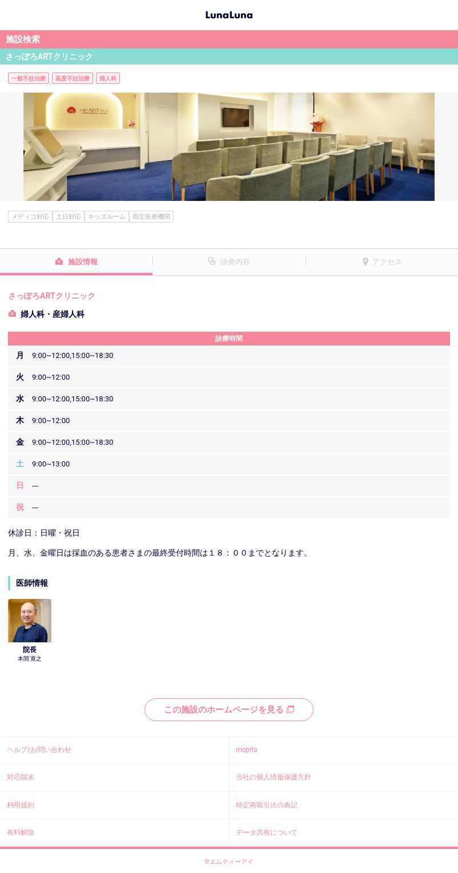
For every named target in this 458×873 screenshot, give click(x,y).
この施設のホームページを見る (229, 710)
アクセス (387, 262)
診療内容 (235, 262)
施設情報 (83, 262)
